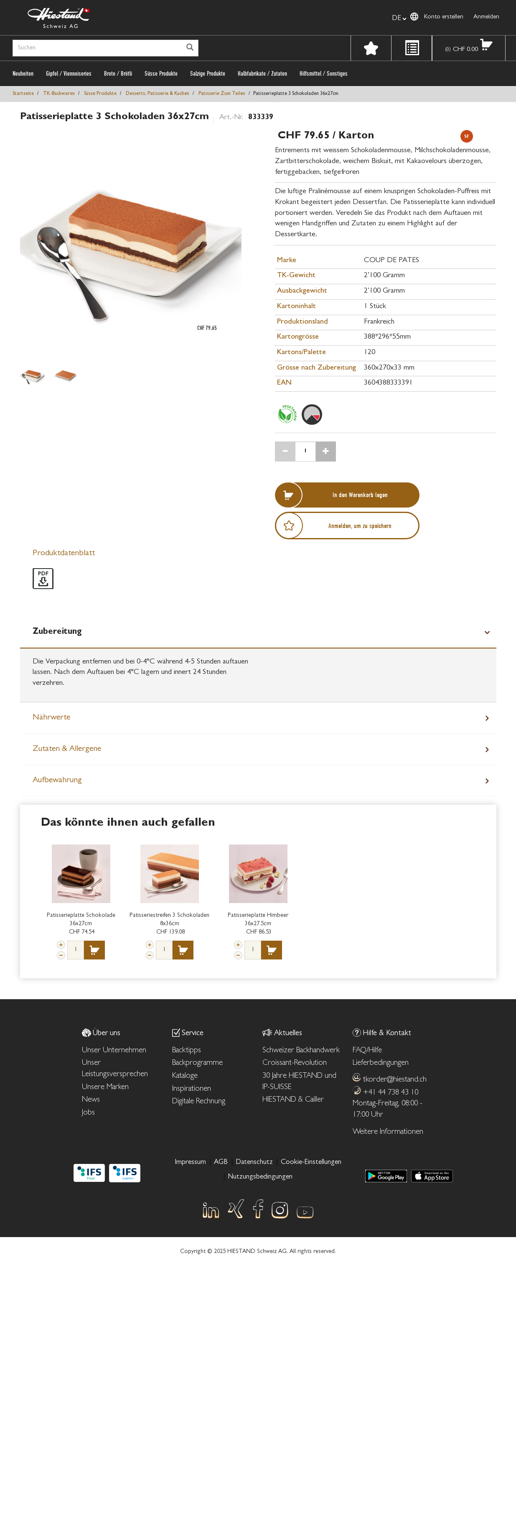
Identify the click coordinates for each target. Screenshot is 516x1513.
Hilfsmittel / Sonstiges (324, 73)
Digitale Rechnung (198, 1102)
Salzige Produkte (207, 73)
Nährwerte (51, 718)
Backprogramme (197, 1063)
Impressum (190, 1162)
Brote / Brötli (118, 73)
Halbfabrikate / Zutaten (262, 73)
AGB (221, 1162)
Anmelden (486, 17)
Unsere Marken (105, 1088)
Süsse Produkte (161, 73)
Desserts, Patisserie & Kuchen (157, 94)
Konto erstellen (443, 17)
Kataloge (185, 1076)
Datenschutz (254, 1162)
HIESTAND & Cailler (293, 1100)
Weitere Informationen (388, 1132)
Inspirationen (191, 1089)
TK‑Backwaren (59, 94)
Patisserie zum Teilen (221, 94)
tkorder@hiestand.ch (395, 1080)
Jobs (88, 1113)
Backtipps (186, 1051)
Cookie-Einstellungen (311, 1162)
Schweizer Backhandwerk (301, 1051)
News (91, 1100)
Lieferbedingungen (381, 1063)
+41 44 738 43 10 (390, 1093)
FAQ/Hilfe (367, 1051)
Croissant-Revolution (294, 1063)
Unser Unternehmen (114, 1051)
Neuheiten (23, 73)
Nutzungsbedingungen (260, 1177)
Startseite (23, 94)
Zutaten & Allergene (67, 749)
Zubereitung (57, 632)
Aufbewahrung (57, 780)
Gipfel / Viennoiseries (69, 73)
